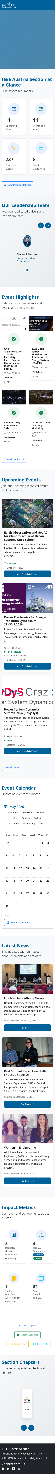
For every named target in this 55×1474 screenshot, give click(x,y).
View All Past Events (14, 459)
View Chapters (27, 1325)
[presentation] (41, 225)
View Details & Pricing (27, 574)
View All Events (11, 767)
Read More (27, 1027)
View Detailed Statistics (17, 184)
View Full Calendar (18, 922)
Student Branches (27, 1334)
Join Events (40, 1344)
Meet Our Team (16, 1344)
